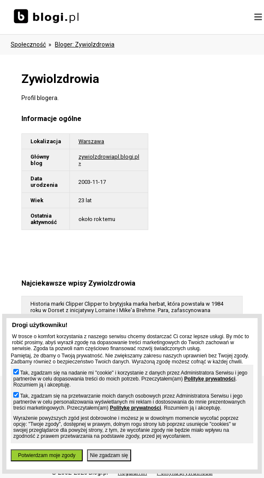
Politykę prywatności (209, 379)
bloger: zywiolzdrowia (84, 44)
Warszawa (91, 141)
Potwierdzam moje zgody (46, 455)
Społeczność (28, 44)
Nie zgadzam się (109, 455)
